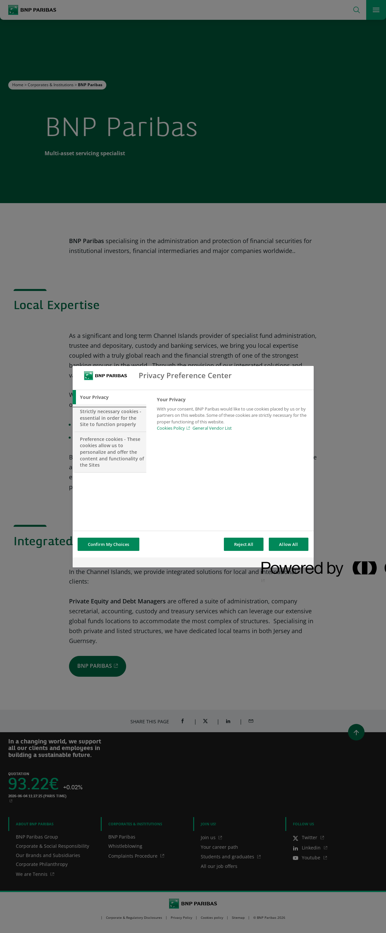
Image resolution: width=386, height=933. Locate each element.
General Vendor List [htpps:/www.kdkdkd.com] (212, 428)
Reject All (243, 544)
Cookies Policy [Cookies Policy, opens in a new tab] (171, 428)
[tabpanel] (232, 416)
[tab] (110, 397)
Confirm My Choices (108, 544)
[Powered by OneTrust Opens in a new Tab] (285, 563)
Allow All (288, 544)
